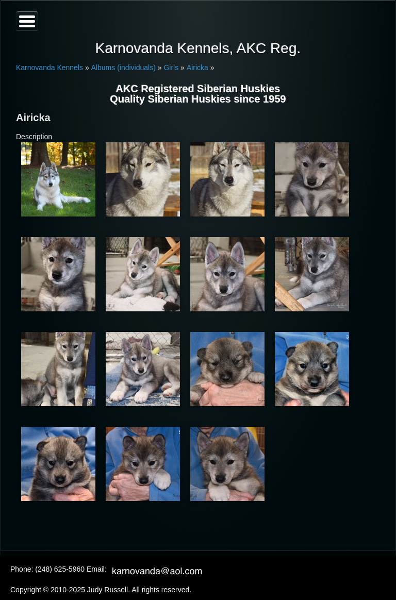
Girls (170, 67)
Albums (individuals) (123, 67)
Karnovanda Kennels (49, 67)
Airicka (197, 67)
